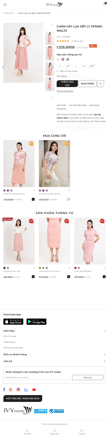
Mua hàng (87, 83)
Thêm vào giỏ (67, 84)
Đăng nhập (54, 434)
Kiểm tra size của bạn (67, 71)
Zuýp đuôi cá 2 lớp (11, 271)
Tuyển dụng (9, 342)
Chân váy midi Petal (82, 271)
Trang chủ (8, 13)
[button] (3, 67)
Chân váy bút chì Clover (49, 271)
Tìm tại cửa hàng (65, 91)
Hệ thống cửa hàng (13, 347)
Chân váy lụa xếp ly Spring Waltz (34, 13)
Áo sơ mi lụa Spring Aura (14, 194)
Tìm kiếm (27, 434)
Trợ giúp (82, 434)
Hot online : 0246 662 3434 (22, 398)
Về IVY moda (9, 336)
